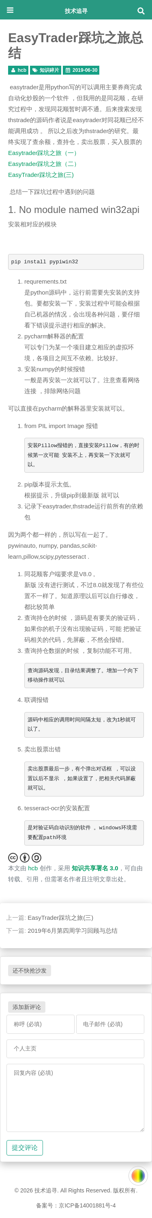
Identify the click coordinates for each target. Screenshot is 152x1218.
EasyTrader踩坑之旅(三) (41, 174)
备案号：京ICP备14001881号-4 (76, 1205)
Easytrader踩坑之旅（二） (44, 163)
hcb (22, 70)
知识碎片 (49, 70)
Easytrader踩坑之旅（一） (44, 152)
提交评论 (25, 1147)
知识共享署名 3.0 (95, 868)
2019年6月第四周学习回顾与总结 (73, 930)
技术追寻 (76, 11)
